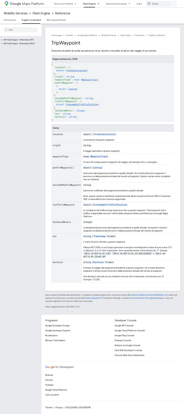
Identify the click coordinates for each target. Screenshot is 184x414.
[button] (20, 40)
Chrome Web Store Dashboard (129, 355)
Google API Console (124, 325)
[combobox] (161, 3)
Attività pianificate (56, 20)
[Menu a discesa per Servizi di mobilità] (76, 3)
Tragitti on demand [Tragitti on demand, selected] (31, 20)
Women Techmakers (55, 340)
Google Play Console (124, 335)
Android (49, 375)
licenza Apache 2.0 (93, 298)
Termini (49, 407)
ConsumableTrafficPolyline (82, 104)
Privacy (59, 407)
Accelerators (51, 335)
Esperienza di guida (116, 3)
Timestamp (99, 236)
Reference (62, 13)
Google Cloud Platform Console (130, 330)
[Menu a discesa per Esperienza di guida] (130, 3)
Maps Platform (27, 4)
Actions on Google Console (128, 345)
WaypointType (89, 79)
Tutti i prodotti (52, 395)
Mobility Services (16, 13)
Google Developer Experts (57, 330)
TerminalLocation (76, 70)
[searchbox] (21, 29)
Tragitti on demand (156, 35)
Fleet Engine (41, 13)
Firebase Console (123, 340)
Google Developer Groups (57, 325)
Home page (56, 35)
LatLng (73, 88)
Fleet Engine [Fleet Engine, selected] (89, 3)
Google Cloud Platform (56, 390)
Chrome (49, 380)
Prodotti (69, 35)
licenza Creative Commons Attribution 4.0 (149, 295)
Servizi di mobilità (63, 3)
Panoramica (10, 20)
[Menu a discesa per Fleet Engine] (99, 3)
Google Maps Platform (87, 35)
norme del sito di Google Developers (147, 298)
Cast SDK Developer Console (128, 350)
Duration (98, 262)
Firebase (49, 385)
